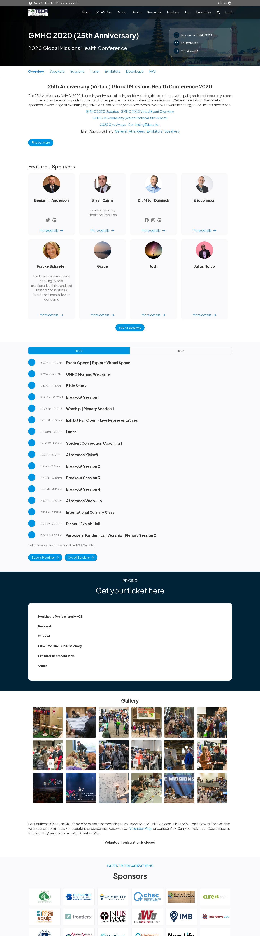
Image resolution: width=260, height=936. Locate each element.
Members (173, 12)
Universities (204, 12)
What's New (104, 12)
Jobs (188, 12)
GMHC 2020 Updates (102, 111)
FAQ (152, 71)
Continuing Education (144, 124)
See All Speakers (130, 327)
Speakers (57, 71)
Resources (154, 12)
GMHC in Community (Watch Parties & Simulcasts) (130, 118)
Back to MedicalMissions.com (53, 3)
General (121, 131)
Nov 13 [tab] (79, 350)
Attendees (137, 131)
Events (122, 12)
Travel (94, 71)
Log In (229, 12)
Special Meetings (45, 557)
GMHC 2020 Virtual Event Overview (147, 111)
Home (86, 12)
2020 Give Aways (113, 124)
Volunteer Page (141, 828)
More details (51, 230)
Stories (137, 12)
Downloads (134, 71)
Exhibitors (112, 71)
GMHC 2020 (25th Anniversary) (83, 35)
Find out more (41, 142)
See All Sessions (81, 557)
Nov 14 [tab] (181, 350)
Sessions (77, 71)
